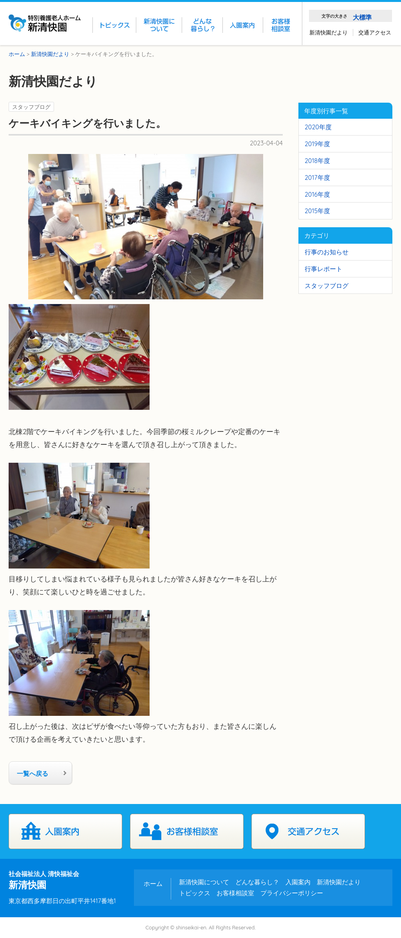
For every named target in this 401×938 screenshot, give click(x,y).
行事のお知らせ (327, 252)
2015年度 (317, 211)
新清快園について (204, 882)
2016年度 (317, 194)
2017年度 (317, 177)
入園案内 (65, 831)
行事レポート (323, 269)
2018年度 (317, 161)
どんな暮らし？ (257, 882)
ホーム (153, 883)
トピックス (194, 893)
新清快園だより (328, 32)
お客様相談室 (187, 831)
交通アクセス (374, 32)
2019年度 (317, 144)
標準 (365, 17)
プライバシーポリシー (291, 893)
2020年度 (318, 127)
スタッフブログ (31, 106)
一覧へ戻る (32, 773)
